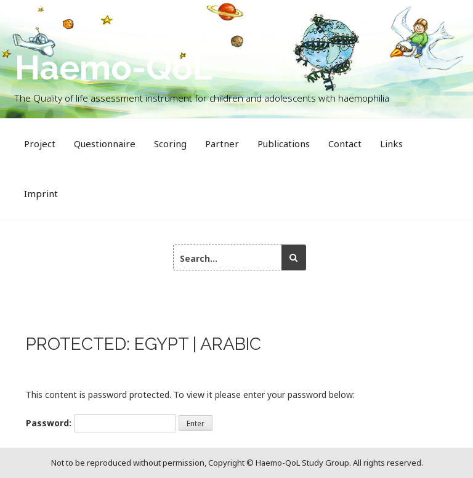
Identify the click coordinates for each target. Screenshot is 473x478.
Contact (345, 143)
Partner (222, 143)
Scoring (170, 143)
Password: (101, 423)
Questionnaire (104, 143)
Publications (283, 143)
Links (391, 143)
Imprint (41, 193)
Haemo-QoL (113, 67)
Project (39, 143)
